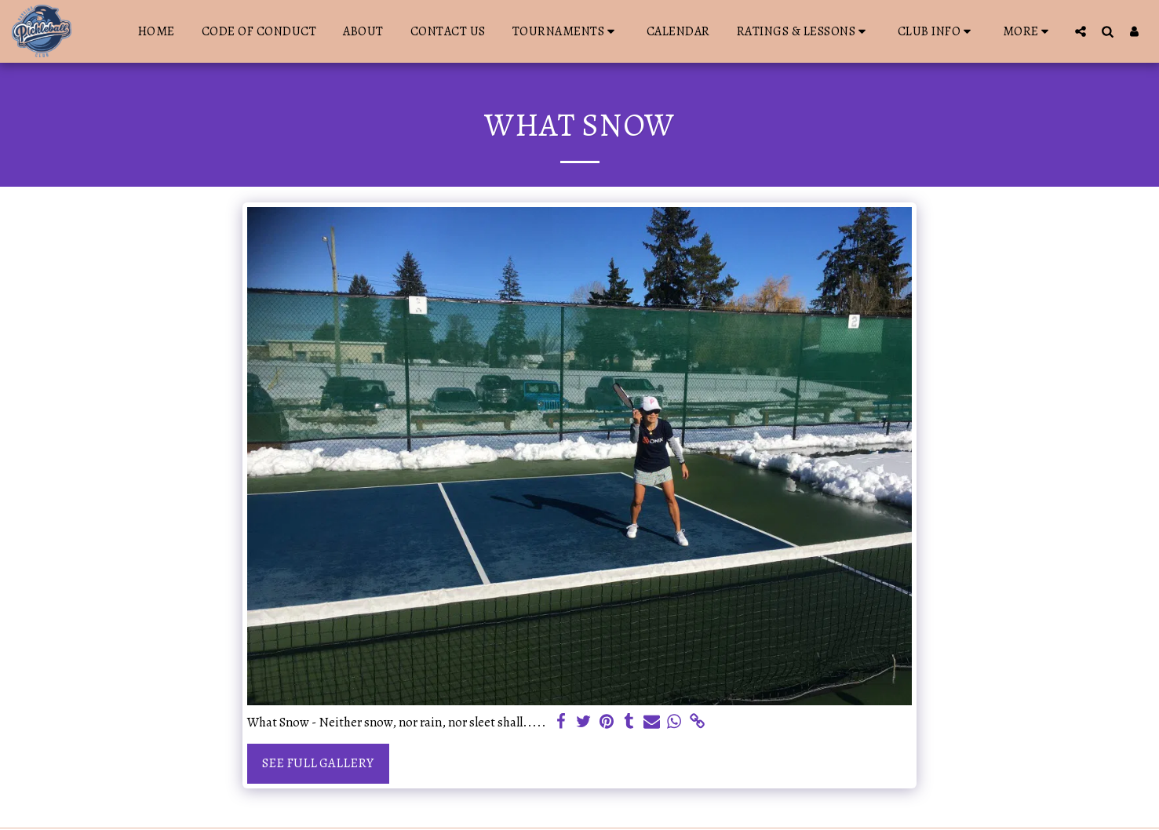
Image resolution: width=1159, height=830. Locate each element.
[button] (566, 31)
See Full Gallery (318, 763)
